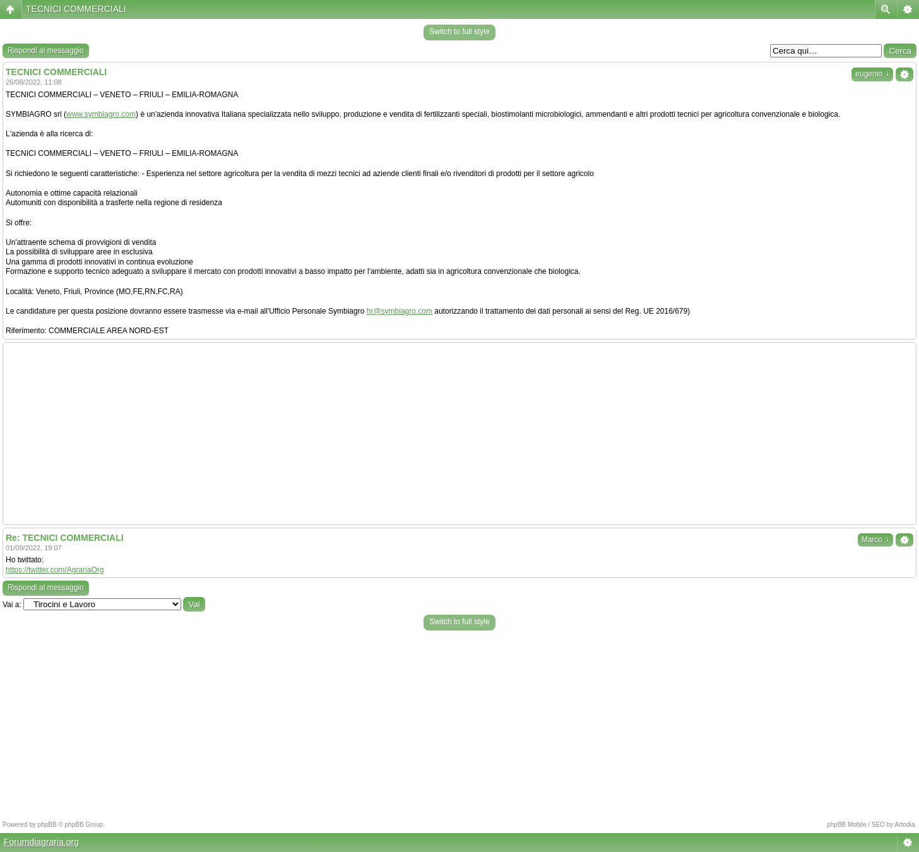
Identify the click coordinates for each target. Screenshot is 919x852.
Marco (875, 539)
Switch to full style (459, 31)
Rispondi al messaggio (46, 50)
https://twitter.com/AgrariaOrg (55, 569)
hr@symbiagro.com (399, 311)
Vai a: (12, 604)
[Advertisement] (459, 433)
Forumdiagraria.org (41, 842)
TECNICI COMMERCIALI (76, 9)
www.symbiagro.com (101, 114)
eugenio (872, 73)
